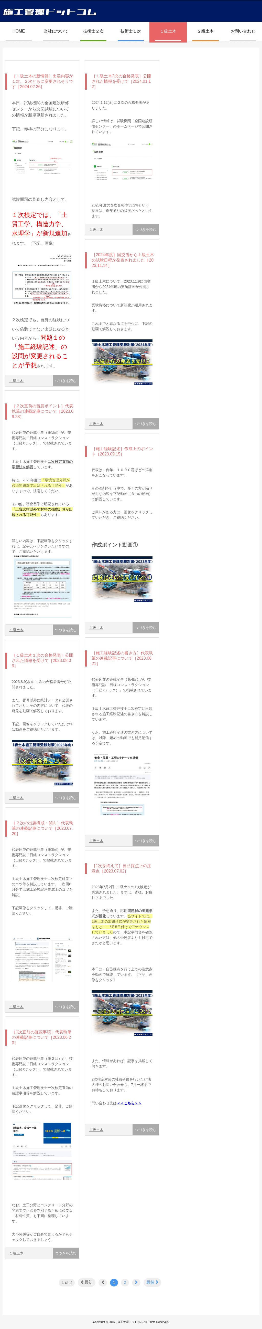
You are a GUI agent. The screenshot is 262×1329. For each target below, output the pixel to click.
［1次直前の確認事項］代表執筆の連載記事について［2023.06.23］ (41, 1037)
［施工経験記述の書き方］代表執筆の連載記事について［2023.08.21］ (122, 658)
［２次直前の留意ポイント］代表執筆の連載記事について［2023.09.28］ (42, 411)
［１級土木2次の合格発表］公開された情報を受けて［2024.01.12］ (121, 81)
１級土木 (168, 31)
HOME (19, 31)
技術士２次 (93, 31)
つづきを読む (66, 381)
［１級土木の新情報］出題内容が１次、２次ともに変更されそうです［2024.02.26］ (42, 81)
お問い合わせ (243, 31)
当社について (56, 31)
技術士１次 (131, 31)
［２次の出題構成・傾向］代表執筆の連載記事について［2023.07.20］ (42, 828)
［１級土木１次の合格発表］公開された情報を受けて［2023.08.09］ (42, 660)
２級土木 (205, 31)
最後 (152, 1282)
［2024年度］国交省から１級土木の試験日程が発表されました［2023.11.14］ (123, 260)
